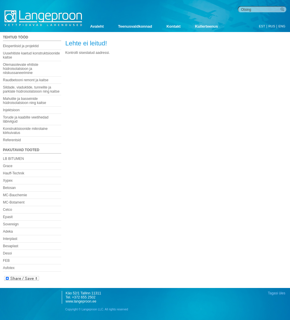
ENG (281, 26)
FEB (6, 261)
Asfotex (9, 268)
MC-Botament (13, 202)
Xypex (8, 180)
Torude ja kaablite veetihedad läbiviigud (25, 119)
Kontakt (173, 26)
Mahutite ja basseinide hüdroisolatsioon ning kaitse (24, 101)
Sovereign (11, 224)
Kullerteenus (206, 26)
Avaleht (96, 26)
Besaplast (10, 246)
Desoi (7, 253)
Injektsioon (11, 110)
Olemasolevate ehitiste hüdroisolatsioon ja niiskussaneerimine (20, 69)
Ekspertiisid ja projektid (21, 46)
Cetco (7, 210)
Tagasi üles (276, 293)
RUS (271, 26)
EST (262, 26)
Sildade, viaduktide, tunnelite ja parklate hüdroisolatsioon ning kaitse (31, 89)
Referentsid (12, 140)
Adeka (8, 231)
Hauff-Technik (13, 173)
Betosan (9, 188)
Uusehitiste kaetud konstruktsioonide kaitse (31, 55)
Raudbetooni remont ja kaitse (25, 80)
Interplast (10, 239)
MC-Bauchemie (15, 195)
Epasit (8, 217)
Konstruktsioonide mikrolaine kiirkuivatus (25, 131)
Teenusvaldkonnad (135, 26)
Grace (8, 166)
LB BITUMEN (13, 159)
